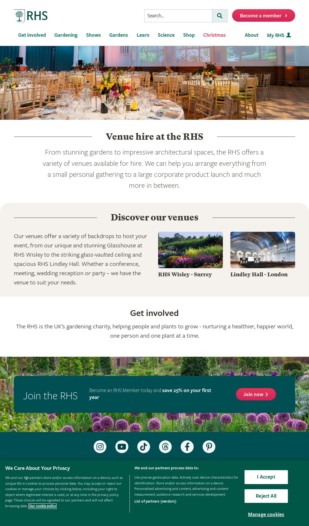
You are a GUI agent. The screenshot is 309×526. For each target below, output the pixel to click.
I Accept (266, 477)
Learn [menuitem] (143, 35)
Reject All (266, 496)
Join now (253, 394)
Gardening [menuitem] (65, 35)
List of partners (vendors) (155, 501)
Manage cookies (266, 515)
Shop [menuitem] (189, 35)
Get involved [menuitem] (32, 35)
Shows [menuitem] (93, 35)
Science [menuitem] (166, 35)
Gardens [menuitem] (118, 35)
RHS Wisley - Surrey (185, 274)
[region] (154, 493)
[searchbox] (178, 16)
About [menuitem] (251, 35)
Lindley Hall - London (259, 274)
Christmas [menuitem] (214, 35)
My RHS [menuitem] (275, 35)
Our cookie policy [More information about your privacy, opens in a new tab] (42, 506)
